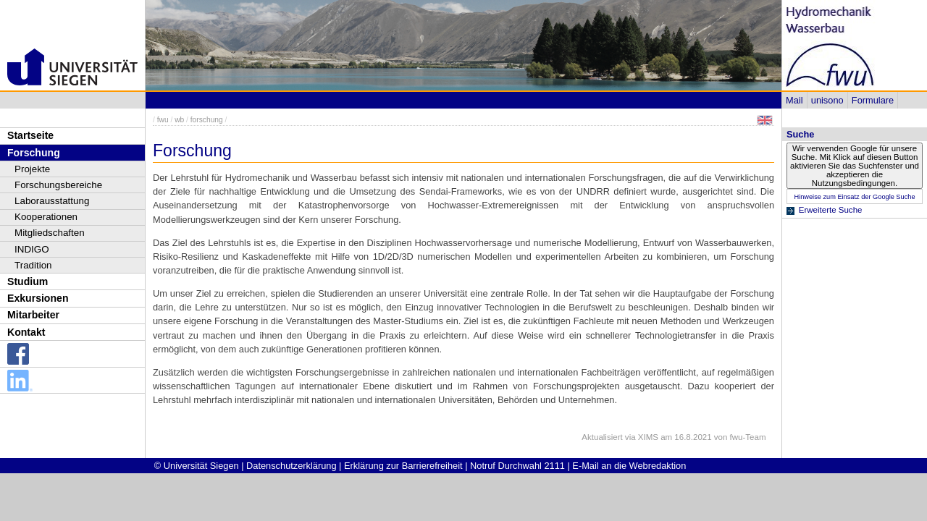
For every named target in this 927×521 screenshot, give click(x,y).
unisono (827, 100)
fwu (163, 120)
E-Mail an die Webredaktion (629, 465)
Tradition (33, 265)
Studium (27, 281)
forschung (206, 120)
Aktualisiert (602, 437)
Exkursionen (38, 298)
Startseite (30, 135)
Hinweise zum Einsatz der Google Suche (854, 196)
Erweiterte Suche (831, 210)
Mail (794, 100)
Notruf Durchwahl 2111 (517, 465)
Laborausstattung (51, 200)
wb (179, 120)
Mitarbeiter (33, 315)
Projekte (32, 169)
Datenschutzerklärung (291, 465)
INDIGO (31, 249)
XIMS (648, 437)
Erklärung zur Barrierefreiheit (403, 465)
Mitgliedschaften (49, 232)
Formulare (873, 100)
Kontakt (26, 332)
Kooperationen (45, 216)
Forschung (33, 152)
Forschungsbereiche (58, 184)
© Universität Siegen (196, 465)
